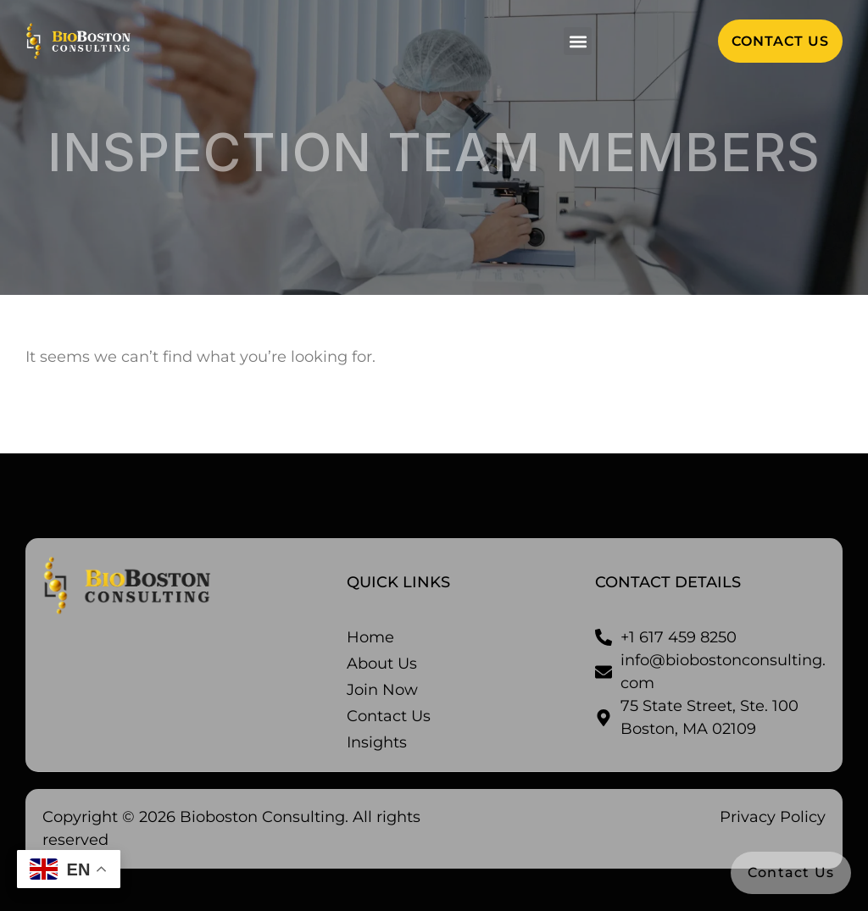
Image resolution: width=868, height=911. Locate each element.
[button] (578, 41)
